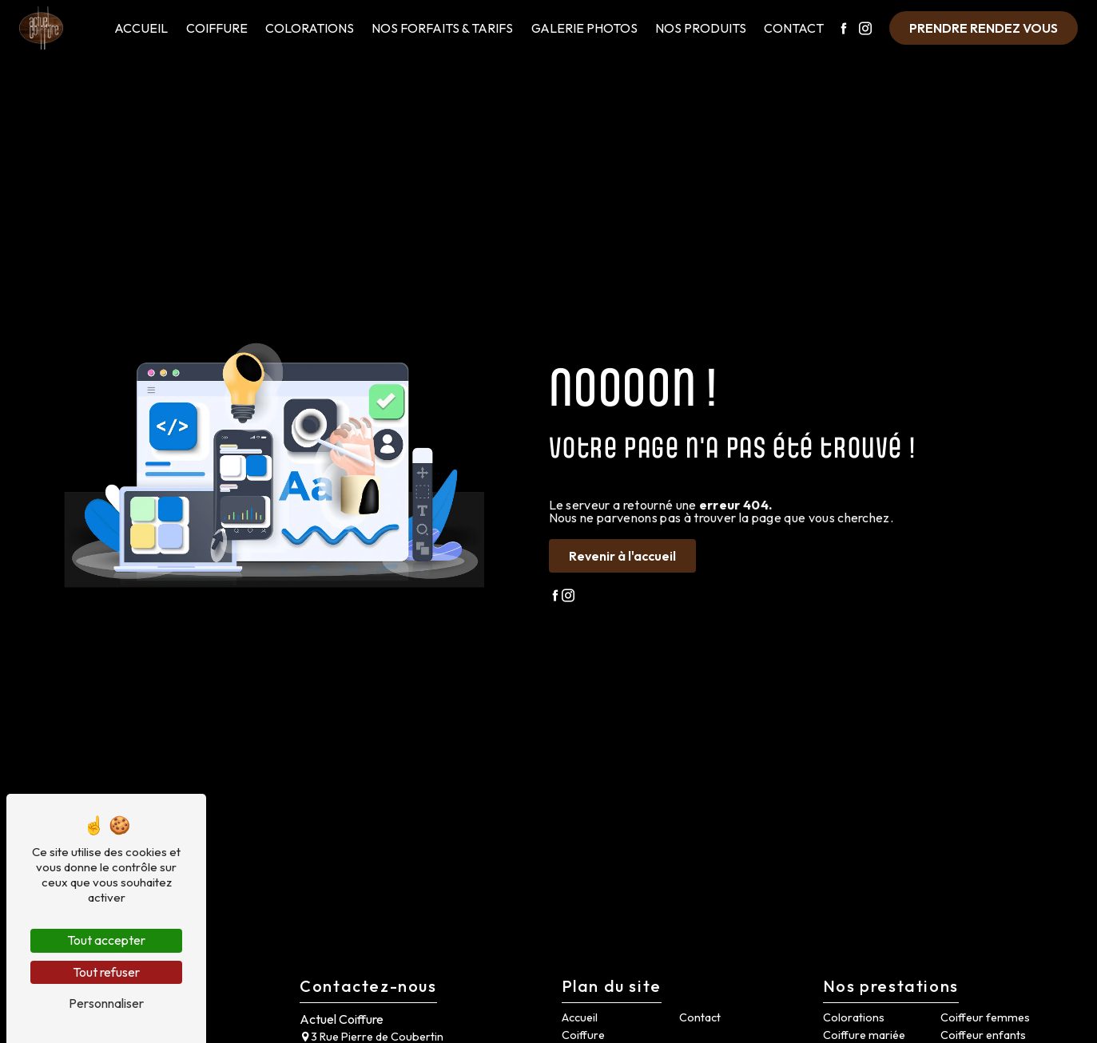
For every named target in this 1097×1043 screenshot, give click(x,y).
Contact (794, 28)
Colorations (309, 28)
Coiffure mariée (864, 1035)
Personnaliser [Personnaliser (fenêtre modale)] (106, 1003)
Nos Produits (700, 28)
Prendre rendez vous (983, 28)
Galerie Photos (584, 28)
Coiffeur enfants (983, 1035)
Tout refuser (106, 972)
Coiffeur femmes (985, 1017)
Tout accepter (106, 940)
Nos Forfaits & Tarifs (442, 28)
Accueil (141, 28)
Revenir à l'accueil (622, 556)
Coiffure (217, 28)
